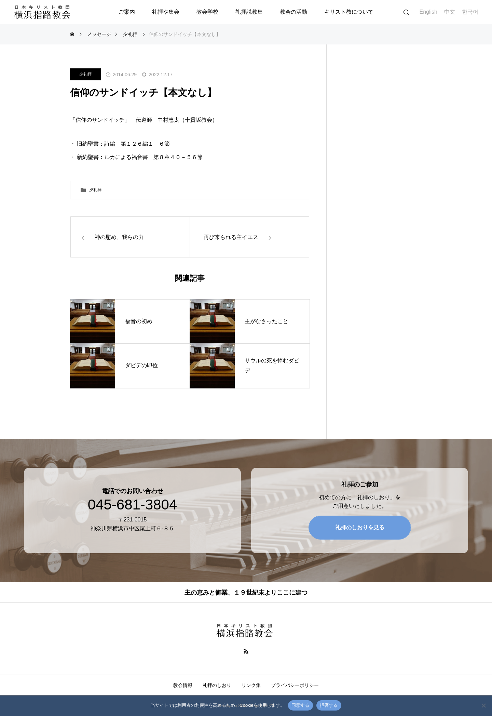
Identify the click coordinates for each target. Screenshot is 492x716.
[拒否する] (483, 705)
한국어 (470, 12)
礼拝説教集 (249, 12)
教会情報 (182, 685)
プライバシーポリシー (295, 685)
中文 (449, 12)
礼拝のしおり (217, 685)
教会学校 (207, 12)
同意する (300, 705)
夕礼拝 (85, 74)
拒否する (329, 705)
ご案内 (127, 12)
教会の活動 (293, 12)
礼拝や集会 (165, 12)
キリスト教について (348, 12)
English (428, 12)
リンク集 (251, 685)
